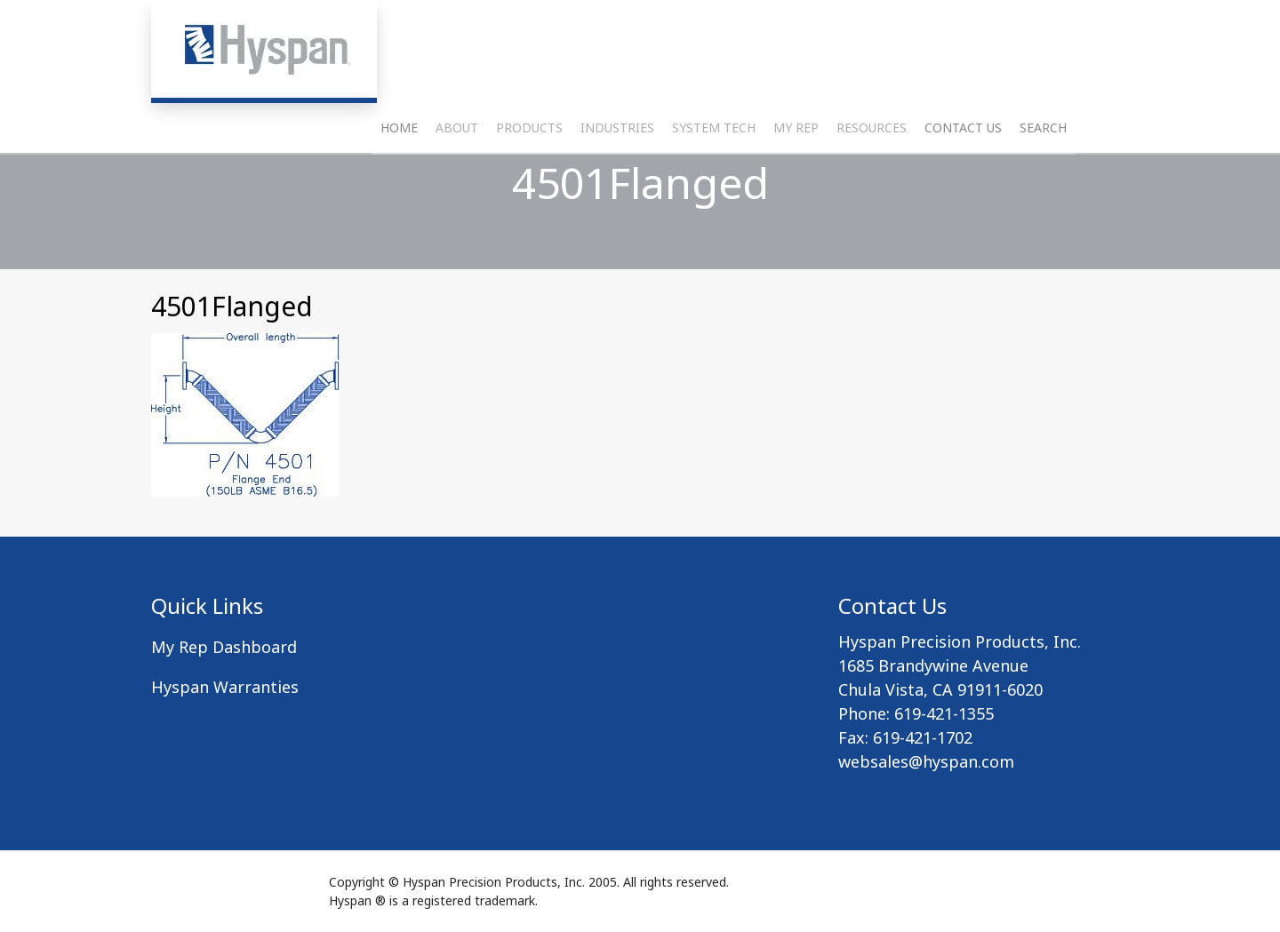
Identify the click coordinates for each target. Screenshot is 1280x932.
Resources (871, 173)
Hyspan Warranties (225, 686)
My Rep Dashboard (224, 646)
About (457, 173)
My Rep (796, 173)
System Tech (714, 173)
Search (1043, 173)
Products (529, 173)
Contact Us (963, 173)
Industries (617, 173)
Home (399, 173)
